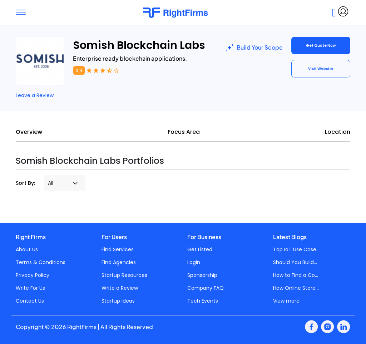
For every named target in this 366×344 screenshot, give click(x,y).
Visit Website (320, 68)
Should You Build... (295, 262)
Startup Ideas (118, 300)
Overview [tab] (29, 132)
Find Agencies (119, 262)
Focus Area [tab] (184, 132)
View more (286, 300)
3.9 (79, 70)
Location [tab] (337, 132)
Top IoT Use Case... (296, 249)
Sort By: (25, 183)
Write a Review (120, 288)
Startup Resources (124, 275)
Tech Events (202, 300)
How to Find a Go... (295, 275)
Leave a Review (35, 95)
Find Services (118, 249)
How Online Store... (296, 288)
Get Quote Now (321, 45)
